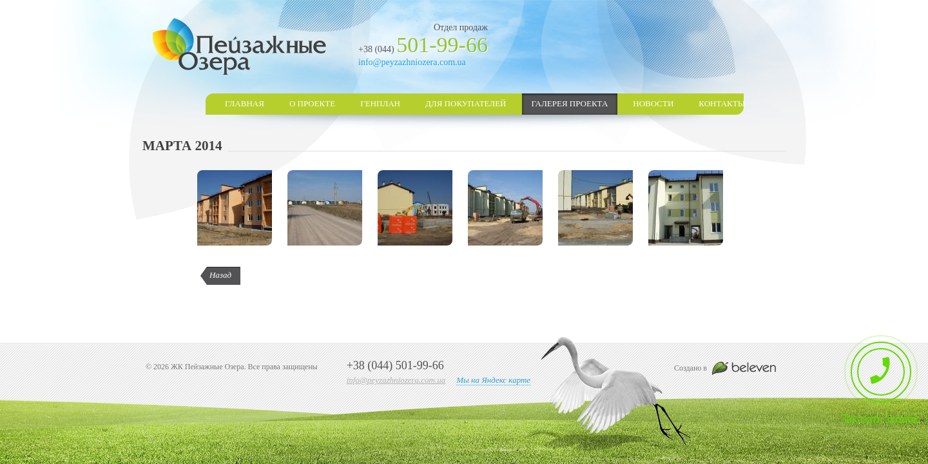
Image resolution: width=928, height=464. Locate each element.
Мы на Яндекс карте (493, 380)
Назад (220, 275)
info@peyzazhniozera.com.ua (412, 62)
